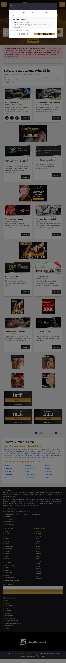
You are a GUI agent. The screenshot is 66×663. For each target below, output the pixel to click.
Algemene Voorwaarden (35, 25)
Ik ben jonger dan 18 (21, 34)
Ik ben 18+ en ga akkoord (44, 34)
